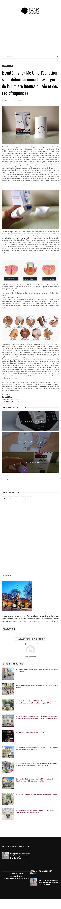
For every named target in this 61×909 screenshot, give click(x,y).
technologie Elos (7, 65)
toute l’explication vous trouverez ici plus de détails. (20, 238)
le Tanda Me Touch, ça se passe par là (16, 155)
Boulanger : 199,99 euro (10, 399)
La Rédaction (7, 101)
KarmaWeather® (32, 656)
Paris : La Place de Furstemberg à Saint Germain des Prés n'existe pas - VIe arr (36, 795)
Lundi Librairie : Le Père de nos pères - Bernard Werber (30, 732)
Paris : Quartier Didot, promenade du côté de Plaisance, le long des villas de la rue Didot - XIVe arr (37, 671)
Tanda (24, 172)
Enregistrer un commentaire (11, 479)
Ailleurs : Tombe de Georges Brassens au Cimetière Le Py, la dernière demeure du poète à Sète (37, 686)
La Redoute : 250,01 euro (10, 401)
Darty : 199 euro (7, 397)
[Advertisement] (37, 36)
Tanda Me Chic (7, 395)
